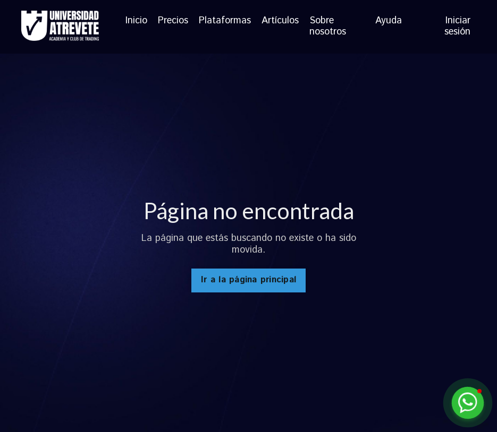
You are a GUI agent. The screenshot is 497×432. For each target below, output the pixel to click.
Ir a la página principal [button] (248, 280)
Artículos (280, 21)
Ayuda (388, 21)
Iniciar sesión (457, 26)
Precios (173, 21)
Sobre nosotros (327, 26)
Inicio (136, 21)
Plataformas (225, 21)
